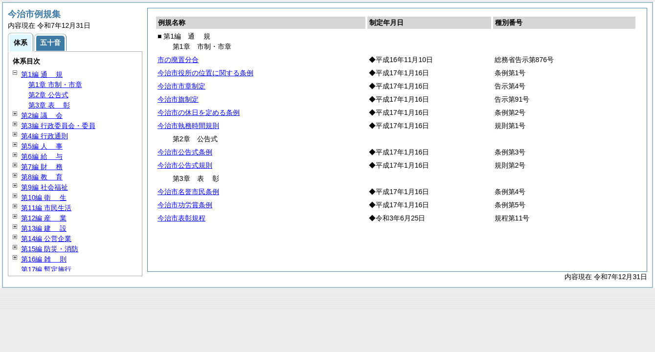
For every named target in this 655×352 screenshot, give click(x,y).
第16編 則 (44, 259)
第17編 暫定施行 (46, 269)
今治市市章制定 (181, 86)
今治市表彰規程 (181, 218)
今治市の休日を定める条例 (199, 112)
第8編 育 (42, 177)
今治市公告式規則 (185, 165)
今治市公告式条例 (185, 152)
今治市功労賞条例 (185, 205)
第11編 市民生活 (46, 208)
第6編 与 (42, 156)
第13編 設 (44, 228)
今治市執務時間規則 (188, 126)
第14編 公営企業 (46, 238)
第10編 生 (44, 197)
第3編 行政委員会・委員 (58, 126)
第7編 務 (42, 167)
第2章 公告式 (48, 95)
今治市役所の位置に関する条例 (205, 73)
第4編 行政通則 (44, 136)
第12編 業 (44, 218)
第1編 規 (42, 74)
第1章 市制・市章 (55, 84)
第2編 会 (42, 115)
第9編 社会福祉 (44, 187)
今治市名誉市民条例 (188, 192)
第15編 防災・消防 (49, 249)
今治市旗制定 (178, 99)
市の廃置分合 (178, 60)
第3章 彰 (49, 105)
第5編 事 (42, 146)
